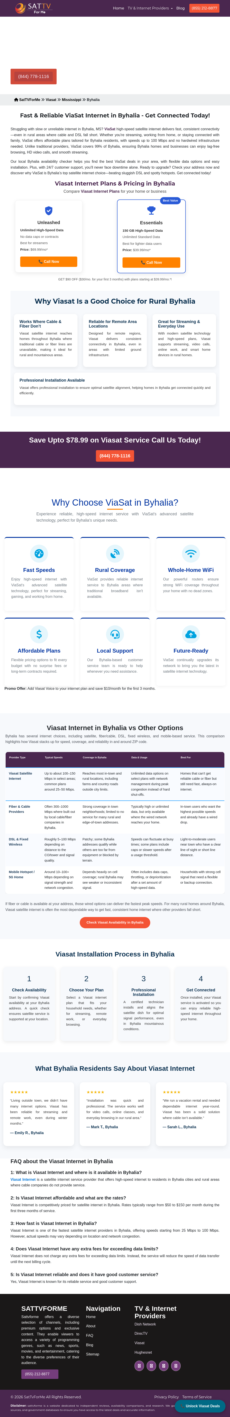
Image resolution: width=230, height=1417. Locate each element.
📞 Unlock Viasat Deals (200, 1406)
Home (119, 7)
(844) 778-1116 (33, 76)
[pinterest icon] (175, 1366)
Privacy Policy (166, 1397)
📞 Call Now (48, 262)
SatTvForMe (34, 1397)
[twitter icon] (139, 1366)
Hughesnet (143, 1352)
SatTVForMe (27, 100)
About (90, 1326)
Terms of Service (197, 1397)
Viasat (51, 100)
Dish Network (145, 1324)
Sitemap (92, 1354)
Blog (180, 8)
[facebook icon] (150, 1366)
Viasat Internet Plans (101, 191)
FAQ (89, 1335)
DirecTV (141, 1333)
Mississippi (71, 100)
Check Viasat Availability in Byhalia (115, 922)
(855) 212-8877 (204, 8)
